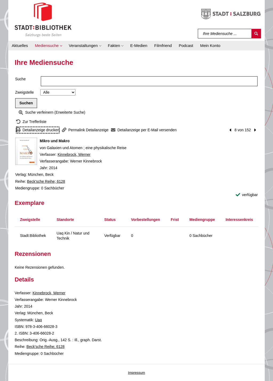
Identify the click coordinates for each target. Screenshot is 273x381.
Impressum (136, 373)
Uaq (38, 320)
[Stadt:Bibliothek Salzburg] (43, 19)
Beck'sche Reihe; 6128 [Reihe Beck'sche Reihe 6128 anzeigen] (46, 181)
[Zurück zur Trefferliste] (31, 121)
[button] (48, 45)
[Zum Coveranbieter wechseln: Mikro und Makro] (26, 151)
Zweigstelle (24, 92)
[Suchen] (256, 33)
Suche (20, 79)
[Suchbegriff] (224, 33)
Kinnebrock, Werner (74, 154)
